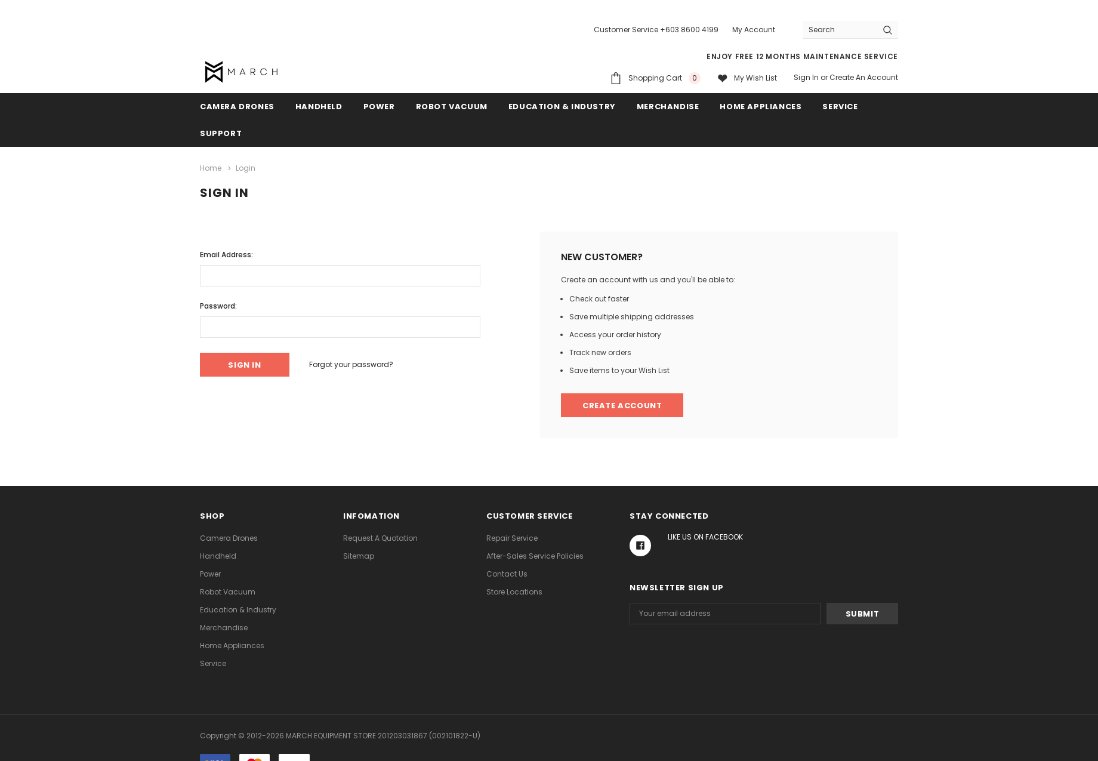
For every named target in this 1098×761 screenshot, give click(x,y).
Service (840, 106)
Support (221, 133)
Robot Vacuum (452, 106)
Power (379, 106)
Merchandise (668, 106)
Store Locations (514, 592)
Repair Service (512, 538)
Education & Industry (562, 106)
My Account (753, 29)
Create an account (863, 77)
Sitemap (358, 556)
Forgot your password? (351, 364)
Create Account (622, 405)
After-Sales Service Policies (535, 556)
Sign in (806, 77)
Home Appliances (760, 106)
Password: (218, 306)
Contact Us (507, 574)
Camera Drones (237, 106)
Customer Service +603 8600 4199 (656, 29)
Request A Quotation (380, 538)
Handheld (319, 106)
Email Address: (226, 254)
